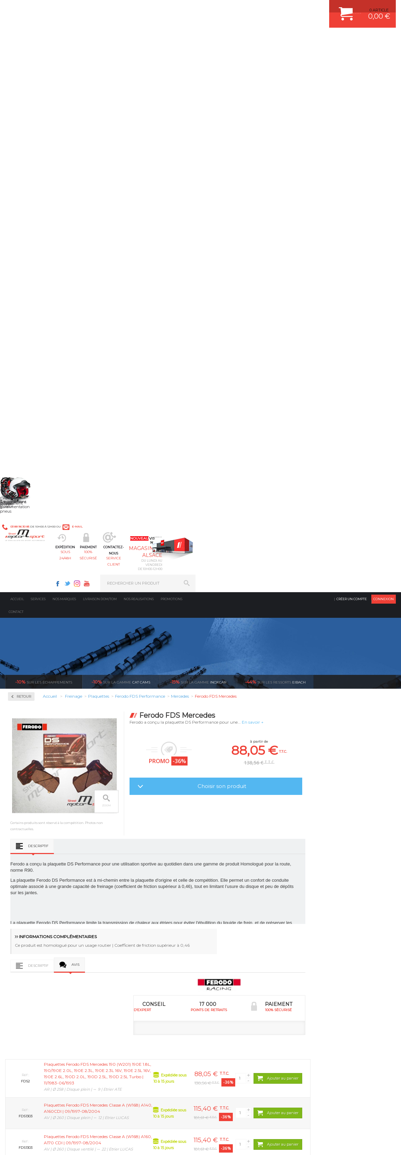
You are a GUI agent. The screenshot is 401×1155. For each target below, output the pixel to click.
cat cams (121, 140)
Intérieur (122, 978)
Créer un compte (351, 57)
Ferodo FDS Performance (41, 269)
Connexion (383, 57)
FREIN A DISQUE (228, 986)
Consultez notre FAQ (55, 1094)
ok (184, 1037)
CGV (76, 1142)
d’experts (119, 844)
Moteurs (122, 909)
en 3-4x (22, 844)
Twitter (268, 9)
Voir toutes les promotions (361, 139)
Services (38, 57)
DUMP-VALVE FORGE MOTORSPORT (247, 969)
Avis (156, 457)
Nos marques (64, 57)
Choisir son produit (302, 244)
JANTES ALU (225, 943)
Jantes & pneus (128, 961)
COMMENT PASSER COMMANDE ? (338, 926)
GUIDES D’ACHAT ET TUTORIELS (336, 978)
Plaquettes (30, 232)
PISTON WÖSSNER (230, 926)
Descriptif (118, 336)
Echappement (127, 926)
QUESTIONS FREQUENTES (331, 969)
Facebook (258, 9)
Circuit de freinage (39, 188)
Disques (25, 210)
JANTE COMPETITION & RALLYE (242, 978)
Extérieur (123, 969)
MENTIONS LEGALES (52, 1142)
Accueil (17, 57)
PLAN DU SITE (94, 1142)
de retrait (217, 844)
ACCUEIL (7, 1142)
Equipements (126, 986)
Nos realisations (139, 57)
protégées (315, 844)
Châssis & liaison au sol (138, 943)
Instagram (277, 9)
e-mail (151, 9)
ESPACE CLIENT (321, 909)
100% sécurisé (172, 40)
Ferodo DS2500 (31, 252)
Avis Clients (367, 1121)
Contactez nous (41, 1076)
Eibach (275, 140)
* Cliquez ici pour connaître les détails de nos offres (249, 1041)
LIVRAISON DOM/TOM (326, 961)
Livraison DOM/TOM (100, 57)
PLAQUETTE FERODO (233, 917)
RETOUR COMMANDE (326, 952)
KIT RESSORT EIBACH (233, 961)
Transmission (127, 935)
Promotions (171, 57)
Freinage (122, 952)
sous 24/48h (124, 40)
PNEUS (220, 952)
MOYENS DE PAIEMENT (328, 935)
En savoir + (333, 180)
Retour (104, 154)
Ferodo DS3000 (31, 260)
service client (220, 40)
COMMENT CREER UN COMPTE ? (336, 917)
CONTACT (25, 1142)
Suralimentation (131, 917)
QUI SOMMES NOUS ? (25, 968)
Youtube (287, 9)
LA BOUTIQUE (18, 977)
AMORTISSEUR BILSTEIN (236, 909)
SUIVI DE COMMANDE (326, 943)
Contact (16, 70)
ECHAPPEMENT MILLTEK (236, 935)
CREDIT (115, 1142)
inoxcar (198, 140)
